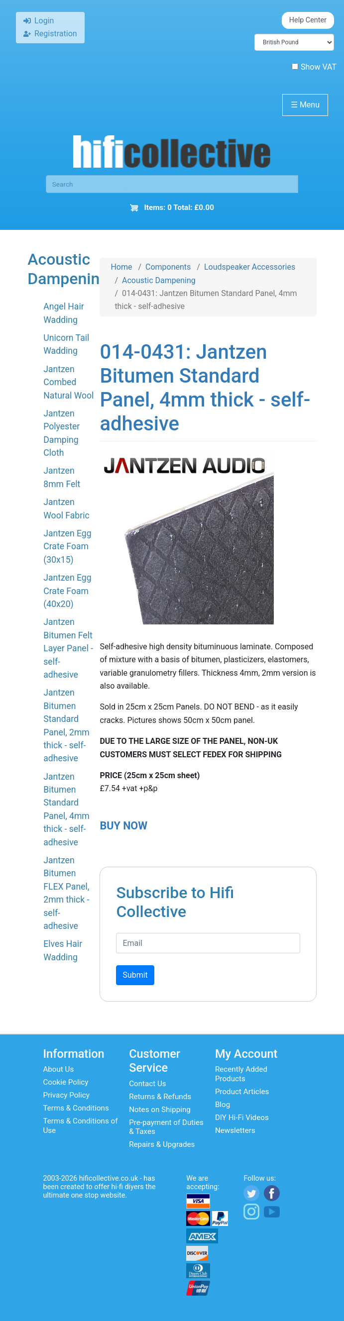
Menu (305, 104)
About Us (58, 1069)
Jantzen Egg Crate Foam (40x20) (67, 591)
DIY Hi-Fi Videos (242, 1117)
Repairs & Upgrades (162, 1144)
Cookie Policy (65, 1082)
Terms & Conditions (76, 1108)
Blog (222, 1104)
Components (168, 267)
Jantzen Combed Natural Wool (68, 382)
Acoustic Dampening (159, 280)
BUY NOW (123, 825)
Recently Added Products (241, 1074)
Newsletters (235, 1130)
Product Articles (242, 1091)
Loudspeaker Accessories (249, 267)
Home (121, 267)
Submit (134, 975)
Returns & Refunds (160, 1096)
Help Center (308, 20)
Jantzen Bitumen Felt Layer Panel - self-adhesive (68, 648)
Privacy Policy (66, 1095)
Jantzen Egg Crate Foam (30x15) (67, 546)
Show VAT (314, 67)
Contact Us (147, 1083)
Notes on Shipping (160, 1109)
